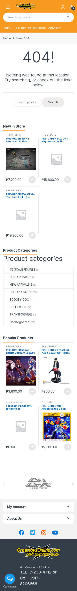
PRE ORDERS (23, 28)
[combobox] (32, 17)
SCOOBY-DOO (16, 299)
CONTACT (54, 28)
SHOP (7, 28)
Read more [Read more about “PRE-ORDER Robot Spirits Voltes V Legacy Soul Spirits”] (32, 391)
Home (7, 38)
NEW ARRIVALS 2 (17, 284)
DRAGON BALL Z (17, 277)
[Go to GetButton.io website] (9, 586)
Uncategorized (16, 322)
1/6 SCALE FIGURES (19, 269)
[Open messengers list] (10, 579)
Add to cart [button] (32, 179)
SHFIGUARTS (15, 307)
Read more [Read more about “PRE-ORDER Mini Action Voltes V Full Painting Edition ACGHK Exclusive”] (67, 446)
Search (68, 17)
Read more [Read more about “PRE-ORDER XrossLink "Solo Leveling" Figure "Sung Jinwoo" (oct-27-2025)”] (67, 391)
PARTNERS (39, 28)
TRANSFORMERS (17, 314)
